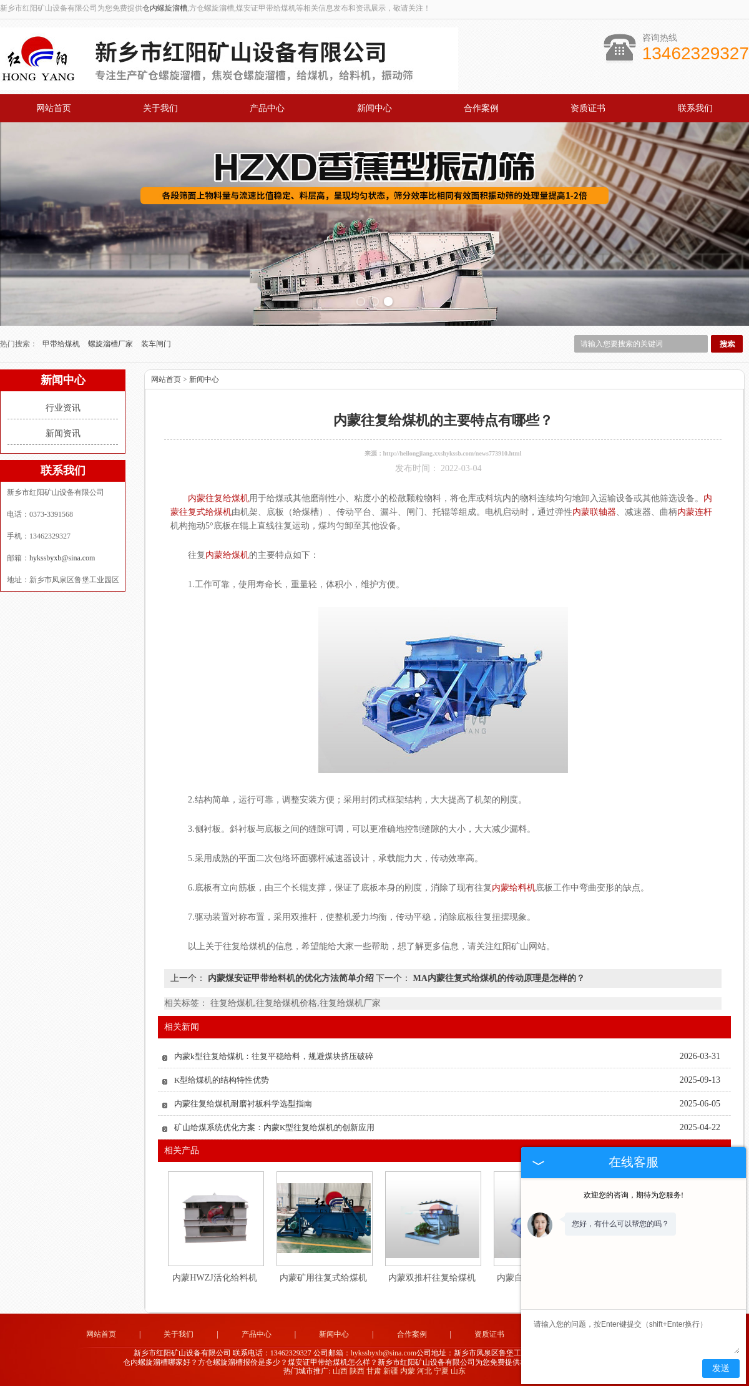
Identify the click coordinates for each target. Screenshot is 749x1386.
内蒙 (407, 1371)
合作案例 (481, 108)
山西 (340, 1371)
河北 (424, 1371)
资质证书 (587, 108)
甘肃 (373, 1371)
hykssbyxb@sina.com (62, 558)
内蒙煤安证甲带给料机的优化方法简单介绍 (290, 978)
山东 (458, 1371)
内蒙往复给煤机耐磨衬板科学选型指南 (243, 1103)
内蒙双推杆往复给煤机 (432, 1277)
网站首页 (53, 108)
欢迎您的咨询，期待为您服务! (633, 1195)
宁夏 (441, 1371)
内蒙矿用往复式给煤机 (323, 1277)
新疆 (390, 1371)
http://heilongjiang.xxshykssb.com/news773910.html (452, 453)
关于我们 (160, 108)
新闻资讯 (63, 433)
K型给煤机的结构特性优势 (221, 1080)
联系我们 (695, 108)
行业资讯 (63, 407)
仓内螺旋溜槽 (164, 8)
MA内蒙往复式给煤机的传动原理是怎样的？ (498, 978)
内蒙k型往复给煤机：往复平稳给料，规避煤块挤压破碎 (273, 1056)
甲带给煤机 (62, 343)
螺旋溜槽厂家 (111, 343)
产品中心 (267, 108)
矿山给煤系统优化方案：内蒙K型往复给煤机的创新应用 (274, 1127)
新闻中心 (374, 108)
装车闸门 (156, 343)
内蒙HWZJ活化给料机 (214, 1277)
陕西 (357, 1371)
